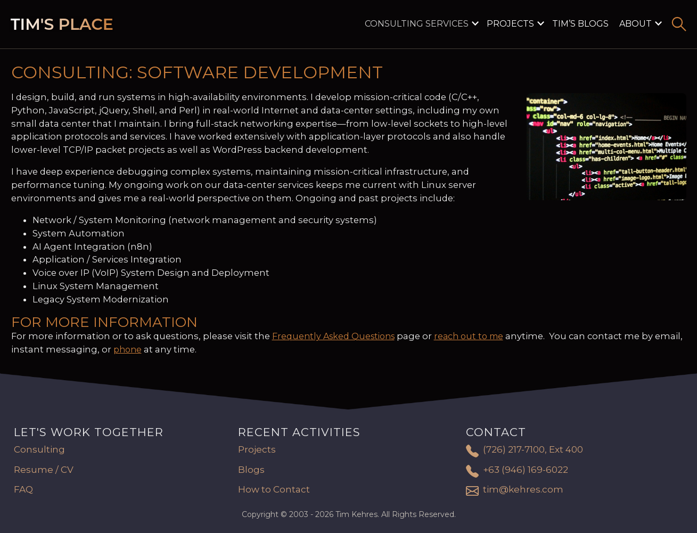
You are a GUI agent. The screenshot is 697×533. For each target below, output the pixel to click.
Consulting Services (417, 24)
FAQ (23, 489)
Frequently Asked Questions (333, 336)
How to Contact (274, 489)
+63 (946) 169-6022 (525, 469)
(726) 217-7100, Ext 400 (533, 449)
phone (127, 350)
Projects (510, 24)
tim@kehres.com (523, 489)
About (635, 24)
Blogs (251, 469)
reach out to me (468, 336)
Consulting (39, 449)
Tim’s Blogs (580, 24)
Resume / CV (43, 469)
